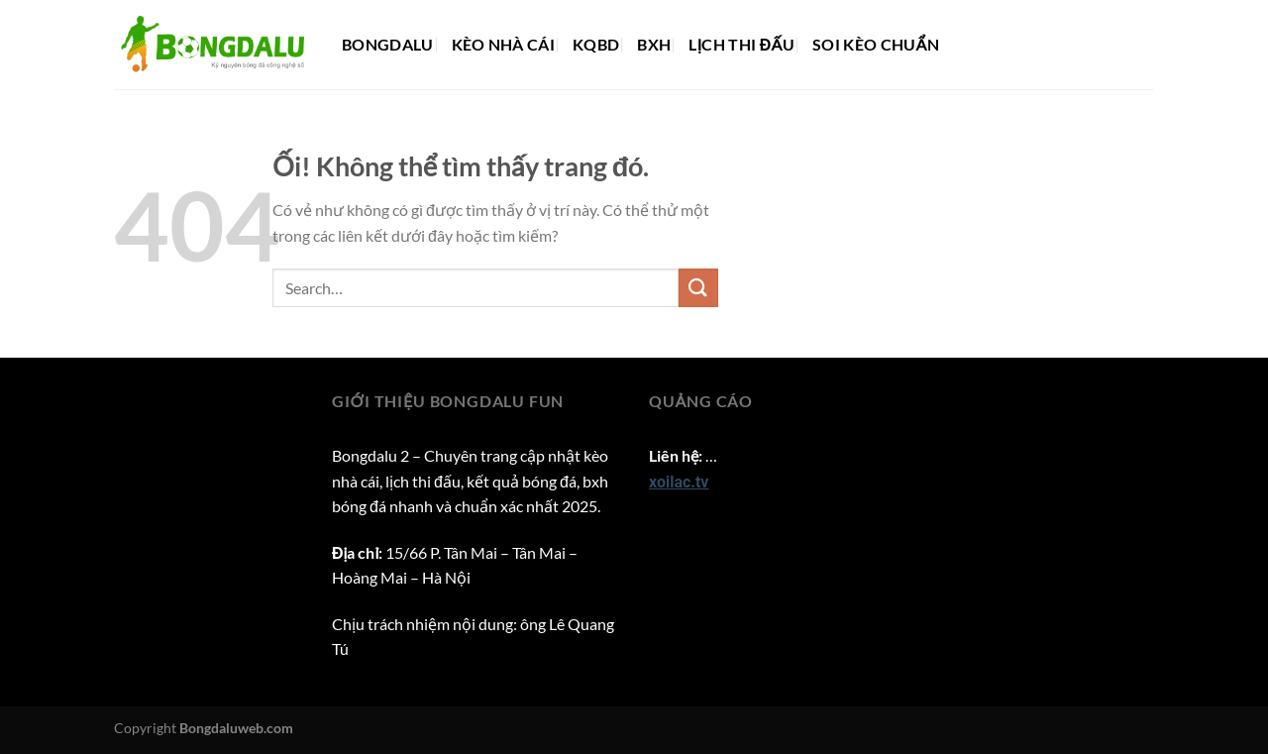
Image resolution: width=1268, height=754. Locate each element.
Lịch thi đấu (741, 44)
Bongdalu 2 (370, 455)
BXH (654, 44)
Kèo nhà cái (504, 44)
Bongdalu (388, 44)
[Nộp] (698, 288)
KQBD (596, 44)
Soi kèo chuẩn (875, 44)
